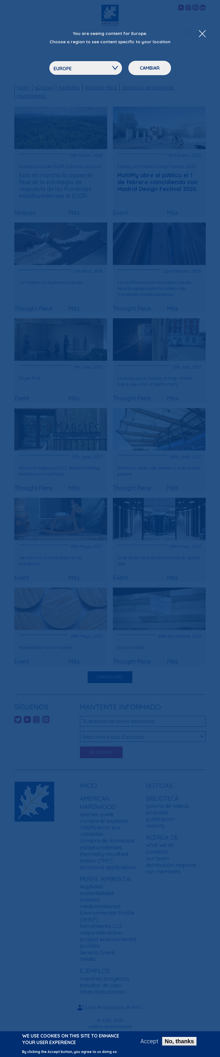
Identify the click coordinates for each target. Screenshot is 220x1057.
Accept (149, 1041)
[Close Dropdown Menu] (202, 34)
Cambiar (150, 68)
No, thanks (179, 1041)
